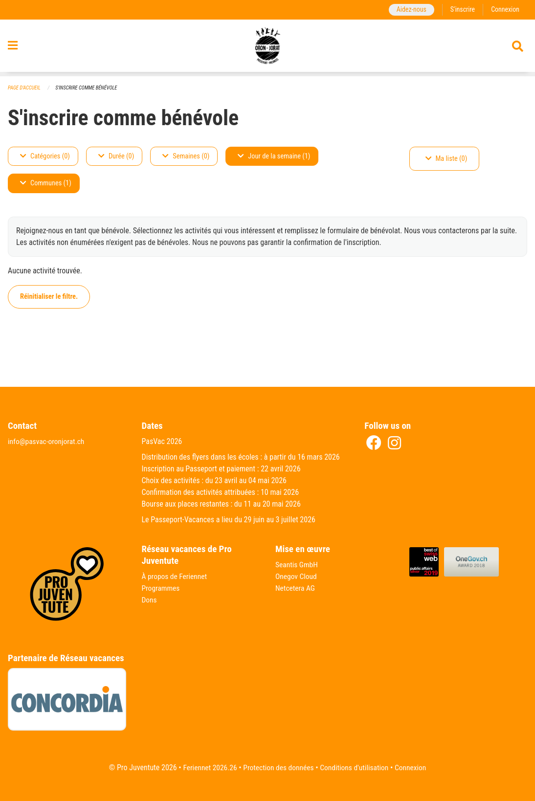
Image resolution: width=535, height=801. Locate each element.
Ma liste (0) (446, 159)
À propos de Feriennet (175, 576)
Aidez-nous (409, 9)
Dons (149, 600)
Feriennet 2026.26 (207, 767)
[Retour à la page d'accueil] (268, 47)
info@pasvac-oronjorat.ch (47, 441)
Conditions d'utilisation (355, 767)
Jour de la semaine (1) (274, 156)
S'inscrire (461, 9)
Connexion (504, 9)
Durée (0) (116, 156)
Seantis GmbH (297, 565)
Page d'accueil (25, 88)
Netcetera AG (295, 588)
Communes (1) (45, 183)
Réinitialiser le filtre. (49, 296)
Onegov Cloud (296, 576)
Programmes (161, 588)
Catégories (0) (45, 156)
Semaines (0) (185, 156)
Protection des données (277, 767)
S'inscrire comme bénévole (89, 88)
